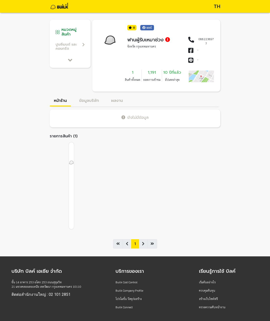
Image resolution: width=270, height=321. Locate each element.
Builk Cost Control (127, 282)
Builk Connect (124, 307)
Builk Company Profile (129, 290)
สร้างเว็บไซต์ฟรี (208, 299)
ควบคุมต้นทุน (207, 290)
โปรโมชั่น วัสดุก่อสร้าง (129, 299)
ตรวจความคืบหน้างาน (212, 307)
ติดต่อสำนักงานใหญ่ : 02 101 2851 (41, 295)
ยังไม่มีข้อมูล (135, 117)
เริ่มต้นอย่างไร (207, 282)
